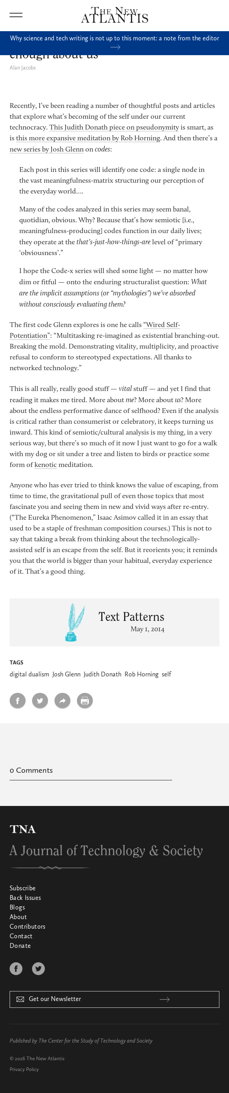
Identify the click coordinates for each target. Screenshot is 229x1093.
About (18, 917)
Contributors (28, 927)
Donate (20, 946)
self (166, 675)
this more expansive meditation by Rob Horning (88, 138)
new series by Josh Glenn (47, 150)
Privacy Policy (24, 1069)
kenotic (45, 465)
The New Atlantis (45, 1058)
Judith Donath (102, 675)
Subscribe (23, 889)
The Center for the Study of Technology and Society (95, 1041)
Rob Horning (142, 675)
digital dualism (29, 675)
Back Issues (25, 898)
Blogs (17, 908)
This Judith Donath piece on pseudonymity (114, 128)
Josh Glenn (66, 675)
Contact (21, 936)
